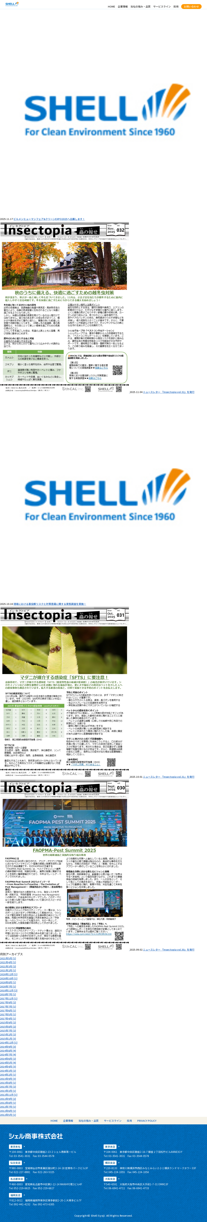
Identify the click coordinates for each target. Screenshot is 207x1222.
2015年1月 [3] (8, 1038)
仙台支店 (15, 1163)
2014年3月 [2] (8, 1070)
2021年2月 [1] (8, 970)
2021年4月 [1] (8, 962)
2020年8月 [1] (8, 982)
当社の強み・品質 (140, 6)
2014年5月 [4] (8, 1062)
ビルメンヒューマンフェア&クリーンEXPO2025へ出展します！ (49, 219)
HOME (111, 6)
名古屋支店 (16, 1179)
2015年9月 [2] (8, 1022)
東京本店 (110, 1146)
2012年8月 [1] (8, 1102)
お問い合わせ (191, 6)
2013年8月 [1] (8, 1082)
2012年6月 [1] (8, 1111)
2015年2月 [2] (8, 1034)
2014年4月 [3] (8, 1066)
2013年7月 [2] (8, 1086)
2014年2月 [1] (8, 1074)
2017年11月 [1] (8, 998)
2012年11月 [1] (8, 1094)
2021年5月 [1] (8, 958)
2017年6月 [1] (8, 1010)
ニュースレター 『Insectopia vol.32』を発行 (168, 392)
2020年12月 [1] (8, 974)
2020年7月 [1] (8, 986)
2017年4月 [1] (8, 1018)
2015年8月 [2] (8, 1026)
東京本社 (15, 1146)
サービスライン (162, 6)
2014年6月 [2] (8, 1058)
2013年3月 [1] (8, 1090)
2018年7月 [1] (8, 994)
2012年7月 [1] (8, 1106)
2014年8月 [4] (8, 1050)
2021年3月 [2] (8, 966)
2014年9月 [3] (8, 1046)
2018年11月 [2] (8, 990)
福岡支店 (15, 1195)
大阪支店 (110, 1179)
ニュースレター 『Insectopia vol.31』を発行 (168, 776)
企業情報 (123, 6)
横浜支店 (110, 1163)
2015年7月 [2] (8, 1030)
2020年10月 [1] (8, 978)
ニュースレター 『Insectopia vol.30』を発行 (168, 949)
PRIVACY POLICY (146, 1120)
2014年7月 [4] (8, 1054)
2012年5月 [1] (8, 1114)
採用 (176, 6)
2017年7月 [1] (8, 1006)
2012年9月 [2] (8, 1099)
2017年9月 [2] (8, 1002)
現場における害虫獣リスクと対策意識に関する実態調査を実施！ (49, 604)
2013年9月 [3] (8, 1078)
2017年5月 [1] (8, 1014)
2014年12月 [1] (8, 1042)
